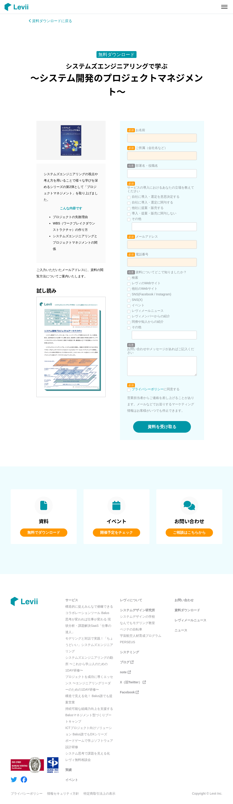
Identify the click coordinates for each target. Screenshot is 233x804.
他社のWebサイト (144, 288)
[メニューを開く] (224, 7)
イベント (138, 305)
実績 (68, 770)
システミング (129, 652)
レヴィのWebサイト (146, 283)
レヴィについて (131, 600)
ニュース (181, 630)
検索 (135, 277)
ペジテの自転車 (131, 629)
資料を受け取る (162, 426)
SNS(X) (137, 300)
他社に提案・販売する (148, 208)
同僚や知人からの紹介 (148, 321)
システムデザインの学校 (137, 616)
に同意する (156, 389)
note (125, 672)
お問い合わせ (184, 600)
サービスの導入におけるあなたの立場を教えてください (160, 189)
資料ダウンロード (187, 610)
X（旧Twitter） (133, 682)
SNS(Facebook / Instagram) (151, 294)
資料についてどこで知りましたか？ (161, 272)
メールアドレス (147, 236)
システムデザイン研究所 (137, 610)
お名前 (140, 130)
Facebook (129, 692)
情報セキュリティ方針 (63, 793)
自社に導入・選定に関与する (152, 202)
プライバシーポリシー (148, 389)
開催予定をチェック (116, 532)
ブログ (127, 662)
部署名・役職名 (147, 165)
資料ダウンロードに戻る (50, 21)
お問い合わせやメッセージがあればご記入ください (160, 350)
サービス (71, 600)
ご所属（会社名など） (151, 148)
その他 (136, 219)
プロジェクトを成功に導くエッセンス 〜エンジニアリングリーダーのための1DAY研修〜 (89, 683)
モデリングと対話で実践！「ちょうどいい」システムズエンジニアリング (89, 645)
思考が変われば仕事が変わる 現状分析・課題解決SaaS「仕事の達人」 (88, 625)
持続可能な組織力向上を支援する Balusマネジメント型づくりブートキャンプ (89, 715)
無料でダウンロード (43, 532)
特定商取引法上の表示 (99, 793)
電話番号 (142, 254)
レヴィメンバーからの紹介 (151, 316)
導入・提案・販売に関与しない (154, 213)
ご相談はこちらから (189, 532)
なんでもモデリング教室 (137, 623)
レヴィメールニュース (148, 310)
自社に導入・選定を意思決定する (156, 196)
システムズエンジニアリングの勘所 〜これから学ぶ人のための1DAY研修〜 (89, 664)
